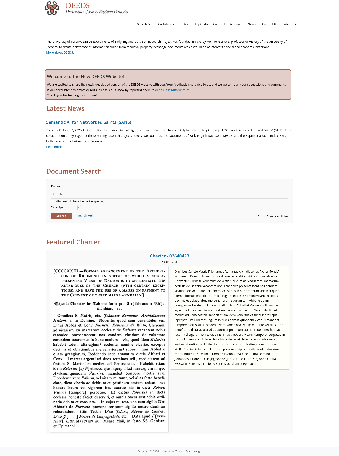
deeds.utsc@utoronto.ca (172, 90)
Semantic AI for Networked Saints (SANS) (88, 122)
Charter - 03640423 (169, 256)
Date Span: (58, 207)
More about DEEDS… (60, 52)
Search (61, 216)
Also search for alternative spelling (80, 201)
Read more (54, 147)
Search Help (86, 215)
